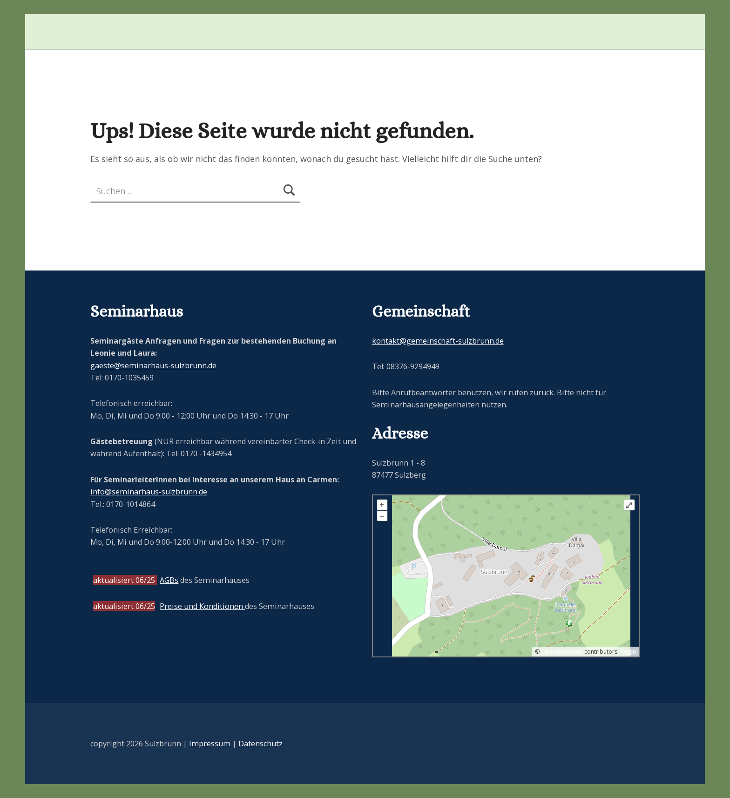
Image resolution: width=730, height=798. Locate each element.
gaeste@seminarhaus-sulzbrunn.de (153, 365)
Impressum (209, 743)
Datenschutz (260, 743)
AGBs (169, 580)
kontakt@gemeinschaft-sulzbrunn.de (438, 341)
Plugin (627, 652)
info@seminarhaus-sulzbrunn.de (148, 492)
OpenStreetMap (562, 652)
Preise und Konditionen (202, 606)
